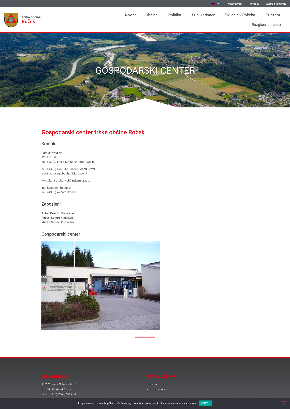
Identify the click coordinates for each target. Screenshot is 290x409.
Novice (131, 15)
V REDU (205, 403)
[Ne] (284, 403)
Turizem (274, 15)
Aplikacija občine (276, 3)
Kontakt (254, 3)
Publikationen (203, 15)
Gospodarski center (60, 234)
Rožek (28, 21)
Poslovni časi (234, 3)
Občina (152, 15)
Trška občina (31, 17)
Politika (175, 15)
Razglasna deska (267, 24)
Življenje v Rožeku (240, 15)
